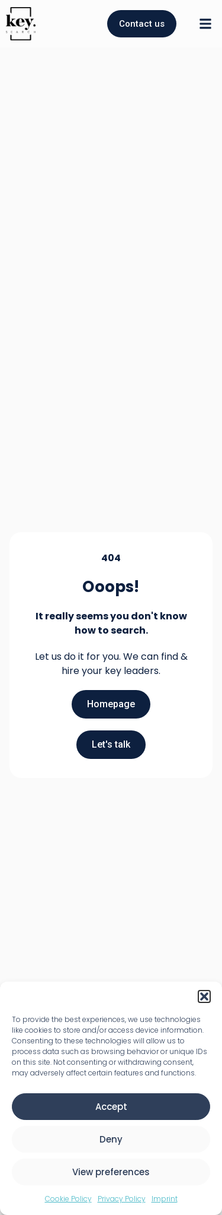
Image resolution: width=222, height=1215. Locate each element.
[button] (204, 996)
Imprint (165, 1199)
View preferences (111, 1172)
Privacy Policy (122, 1199)
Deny (111, 1139)
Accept (111, 1106)
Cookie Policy (68, 1199)
